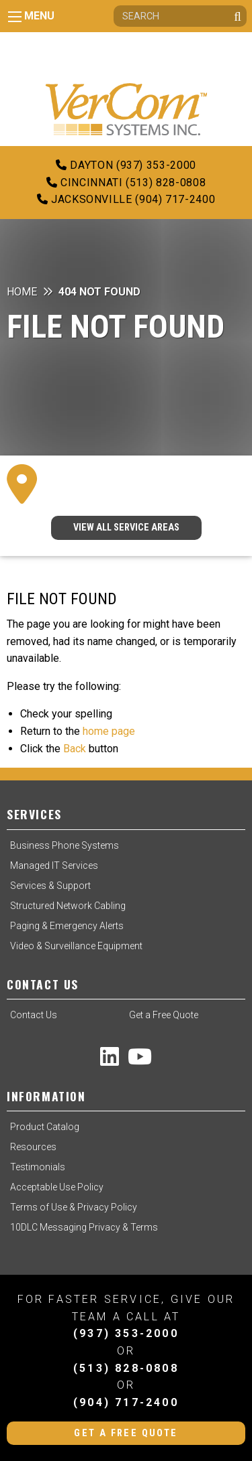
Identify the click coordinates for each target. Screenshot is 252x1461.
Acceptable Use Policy (56, 1187)
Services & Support (50, 885)
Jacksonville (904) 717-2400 (126, 199)
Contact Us (33, 1015)
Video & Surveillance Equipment (76, 946)
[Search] (180, 16)
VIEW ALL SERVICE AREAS (126, 527)
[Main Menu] (15, 16)
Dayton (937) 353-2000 (126, 165)
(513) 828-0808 (126, 1368)
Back (74, 748)
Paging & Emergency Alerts (67, 925)
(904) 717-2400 (126, 1402)
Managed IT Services (54, 865)
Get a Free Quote (163, 1015)
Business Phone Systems (64, 845)
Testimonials (37, 1167)
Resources (33, 1146)
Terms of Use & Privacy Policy (73, 1207)
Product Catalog (44, 1126)
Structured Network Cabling (68, 905)
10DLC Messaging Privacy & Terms (84, 1227)
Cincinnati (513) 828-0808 (126, 182)
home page (109, 731)
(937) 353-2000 (126, 1333)
